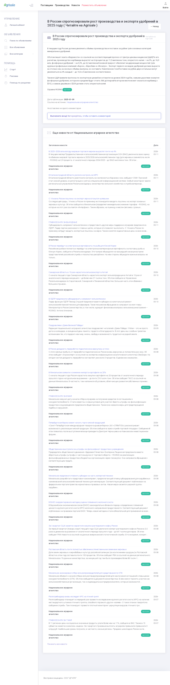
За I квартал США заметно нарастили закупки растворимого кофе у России (83, 526)
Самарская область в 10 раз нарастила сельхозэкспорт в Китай (78, 272)
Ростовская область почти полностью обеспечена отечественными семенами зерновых (88, 549)
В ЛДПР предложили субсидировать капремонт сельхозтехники (77, 299)
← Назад (154, 26)
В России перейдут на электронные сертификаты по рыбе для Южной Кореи (82, 246)
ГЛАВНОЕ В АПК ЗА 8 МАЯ (60, 396)
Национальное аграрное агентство (82, 102)
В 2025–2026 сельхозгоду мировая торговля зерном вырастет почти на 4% (82, 151)
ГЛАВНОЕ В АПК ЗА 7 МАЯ (60, 620)
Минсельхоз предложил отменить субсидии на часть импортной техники (81, 476)
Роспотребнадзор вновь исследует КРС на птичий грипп (74, 596)
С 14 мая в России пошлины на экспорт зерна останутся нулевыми (79, 198)
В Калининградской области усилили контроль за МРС (73, 175)
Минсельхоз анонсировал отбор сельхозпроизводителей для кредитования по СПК (86, 573)
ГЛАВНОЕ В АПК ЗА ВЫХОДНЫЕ (63, 222)
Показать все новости (57, 644)
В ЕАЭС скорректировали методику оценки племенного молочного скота (81, 502)
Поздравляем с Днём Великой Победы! (66, 325)
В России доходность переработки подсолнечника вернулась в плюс (79, 349)
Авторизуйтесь (75, 116)
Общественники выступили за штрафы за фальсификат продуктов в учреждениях (86, 449)
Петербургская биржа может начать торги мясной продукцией (77, 423)
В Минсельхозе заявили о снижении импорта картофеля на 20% (77, 372)
